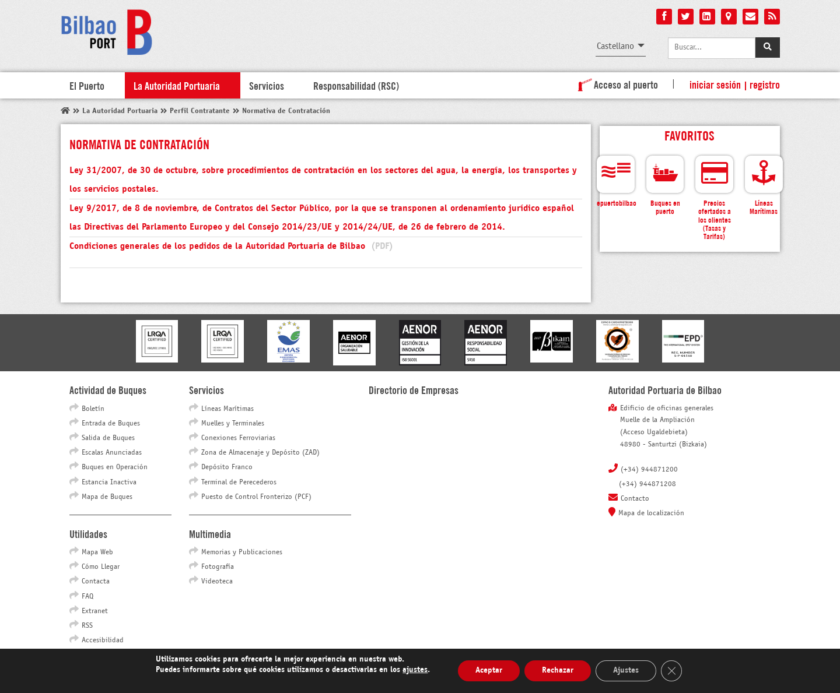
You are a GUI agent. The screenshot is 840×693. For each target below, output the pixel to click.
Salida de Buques (108, 438)
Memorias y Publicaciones (241, 552)
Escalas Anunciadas (112, 452)
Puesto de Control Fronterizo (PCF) (256, 497)
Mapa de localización (651, 513)
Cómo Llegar (101, 567)
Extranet (95, 611)
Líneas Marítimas (227, 409)
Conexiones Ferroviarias (238, 438)
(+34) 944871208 (647, 484)
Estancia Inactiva (109, 482)
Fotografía (217, 567)
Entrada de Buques (111, 423)
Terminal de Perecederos (238, 482)
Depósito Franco (227, 467)
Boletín (93, 409)
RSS (87, 625)
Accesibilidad (103, 640)
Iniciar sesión (715, 84)
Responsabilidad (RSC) (356, 85)
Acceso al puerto (615, 84)
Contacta (96, 581)
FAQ (87, 596)
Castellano (615, 46)
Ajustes (626, 670)
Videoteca (217, 581)
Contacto (635, 498)
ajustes (415, 670)
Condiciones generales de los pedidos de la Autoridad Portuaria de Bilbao (231, 246)
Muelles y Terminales (232, 423)
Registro (765, 84)
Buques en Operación (115, 467)
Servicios (266, 85)
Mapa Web (97, 552)
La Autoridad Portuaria (177, 85)
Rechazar (557, 670)
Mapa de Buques (107, 497)
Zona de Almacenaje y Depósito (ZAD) (260, 452)
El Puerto (86, 85)
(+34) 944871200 (649, 469)
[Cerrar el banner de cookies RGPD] (671, 670)
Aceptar (488, 670)
